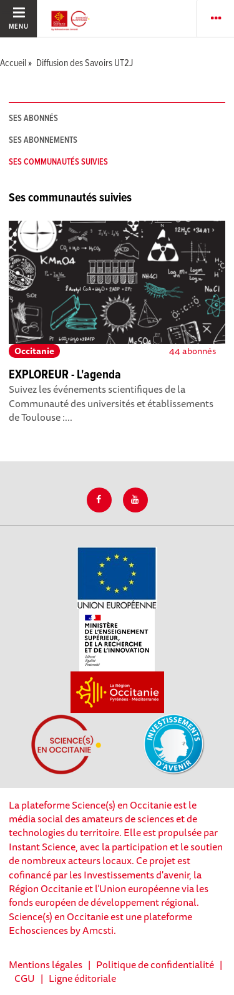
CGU (24, 978)
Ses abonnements (43, 140)
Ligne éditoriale (82, 978)
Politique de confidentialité (155, 964)
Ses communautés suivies (58, 162)
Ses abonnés (33, 118)
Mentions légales (45, 964)
